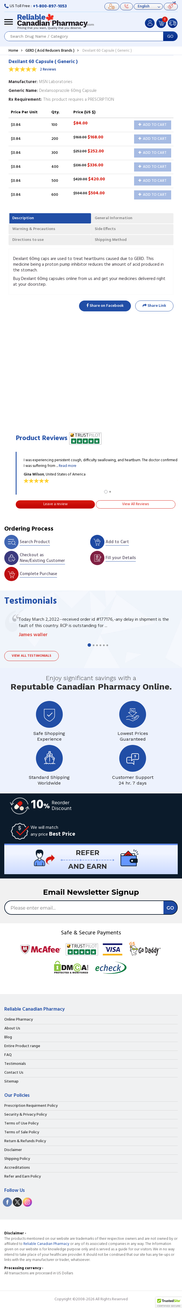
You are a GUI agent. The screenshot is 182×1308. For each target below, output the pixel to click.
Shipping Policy (17, 1159)
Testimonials (15, 1064)
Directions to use (28, 240)
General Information (113, 218)
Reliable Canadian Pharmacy (46, 1244)
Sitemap (11, 1082)
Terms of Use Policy (21, 1123)
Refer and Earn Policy (22, 1177)
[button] (169, 1302)
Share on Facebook (105, 306)
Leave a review (55, 504)
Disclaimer (13, 1150)
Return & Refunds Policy (25, 1141)
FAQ (8, 1055)
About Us (12, 1028)
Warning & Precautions (33, 229)
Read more (67, 466)
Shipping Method (111, 240)
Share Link (154, 306)
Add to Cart (152, 125)
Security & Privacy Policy (25, 1115)
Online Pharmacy (18, 1020)
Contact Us (13, 1073)
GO (170, 36)
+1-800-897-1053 (50, 6)
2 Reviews (48, 69)
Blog (8, 1037)
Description (23, 218)
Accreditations (17, 1168)
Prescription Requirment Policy (31, 1106)
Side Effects (105, 229)
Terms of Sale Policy (21, 1132)
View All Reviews (135, 504)
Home (13, 51)
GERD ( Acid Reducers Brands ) (49, 51)
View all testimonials (31, 656)
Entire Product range (22, 1046)
